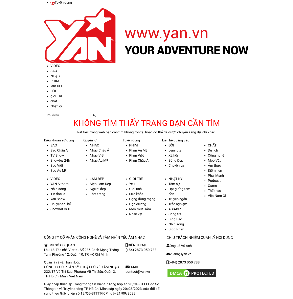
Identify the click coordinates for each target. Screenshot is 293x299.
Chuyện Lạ (176, 165)
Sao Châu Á (59, 150)
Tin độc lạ (57, 194)
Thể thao (214, 191)
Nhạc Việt (97, 155)
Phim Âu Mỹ (138, 150)
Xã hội (173, 155)
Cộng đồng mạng (142, 199)
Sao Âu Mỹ (58, 170)
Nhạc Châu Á (99, 150)
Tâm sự (174, 184)
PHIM (54, 81)
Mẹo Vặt (214, 160)
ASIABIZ (174, 209)
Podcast (214, 181)
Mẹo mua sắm (140, 209)
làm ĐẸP (56, 86)
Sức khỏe (136, 194)
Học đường (137, 204)
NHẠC (55, 76)
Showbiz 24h (60, 160)
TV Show (57, 155)
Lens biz (174, 150)
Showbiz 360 (60, 209)
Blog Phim (176, 229)
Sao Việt (56, 165)
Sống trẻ (174, 214)
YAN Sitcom (59, 184)
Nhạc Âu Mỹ (99, 160)
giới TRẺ (56, 96)
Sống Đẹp (175, 160)
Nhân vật (135, 214)
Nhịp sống (58, 189)
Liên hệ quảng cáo (175, 140)
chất (53, 101)
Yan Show (57, 199)
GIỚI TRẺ (136, 179)
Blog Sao (175, 219)
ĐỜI (53, 91)
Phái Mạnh (216, 176)
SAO (53, 71)
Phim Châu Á (139, 160)
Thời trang (97, 194)
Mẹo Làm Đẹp (100, 184)
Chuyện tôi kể (60, 204)
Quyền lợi (90, 140)
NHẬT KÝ (175, 179)
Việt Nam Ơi (217, 196)
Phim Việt (136, 155)
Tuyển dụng (61, 2)
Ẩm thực (214, 165)
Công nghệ (216, 155)
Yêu (132, 184)
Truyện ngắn (177, 199)
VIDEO (55, 66)
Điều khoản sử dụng (59, 140)
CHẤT (212, 145)
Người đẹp (98, 189)
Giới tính (135, 189)
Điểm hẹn (215, 170)
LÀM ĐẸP (97, 179)
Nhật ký (56, 106)
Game (212, 186)
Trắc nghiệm (177, 204)
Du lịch (213, 150)
